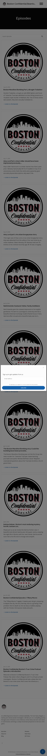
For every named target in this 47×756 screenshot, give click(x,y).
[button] (43, 367)
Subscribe (23, 388)
